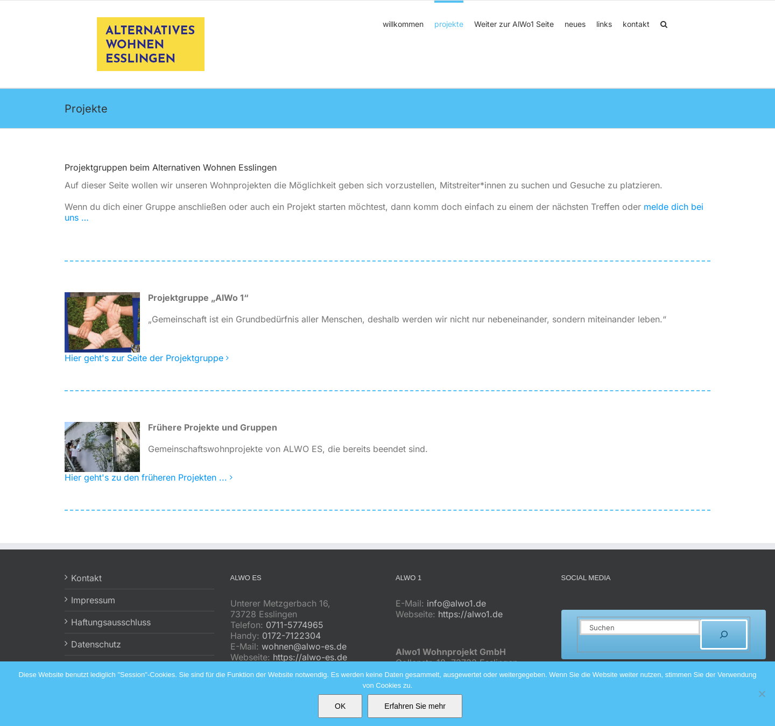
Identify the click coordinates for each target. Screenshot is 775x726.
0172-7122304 (291, 635)
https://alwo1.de (470, 614)
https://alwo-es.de (310, 657)
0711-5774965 (294, 624)
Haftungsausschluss (111, 622)
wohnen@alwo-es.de (304, 646)
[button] (663, 23)
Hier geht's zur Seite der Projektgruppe (144, 358)
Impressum (93, 600)
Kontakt (86, 578)
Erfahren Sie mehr (415, 706)
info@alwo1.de (456, 603)
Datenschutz (96, 644)
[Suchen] (724, 634)
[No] (761, 693)
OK (340, 706)
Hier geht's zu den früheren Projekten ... (146, 477)
